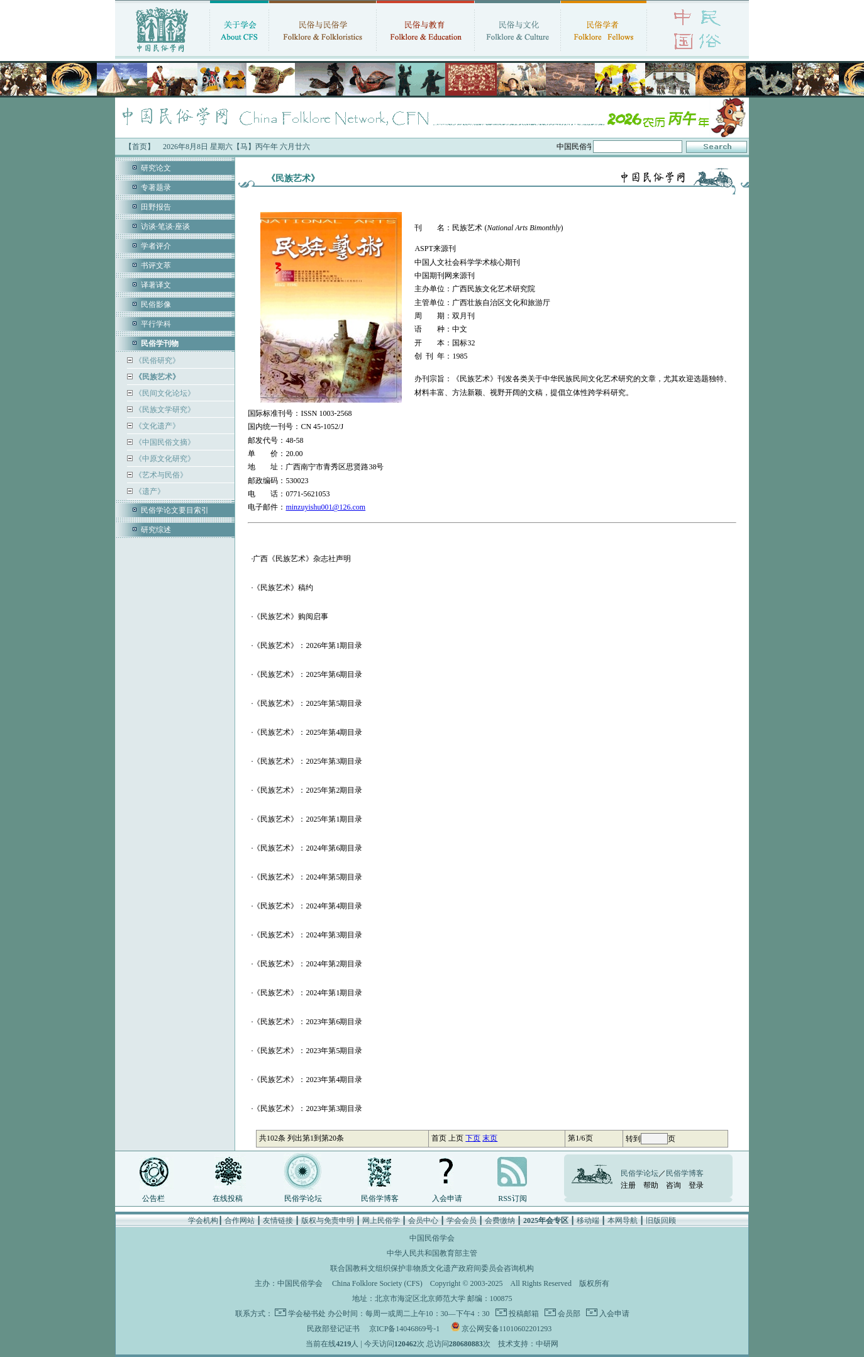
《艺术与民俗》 (160, 475)
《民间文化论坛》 (164, 393)
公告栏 (153, 1198)
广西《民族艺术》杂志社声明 (302, 558)
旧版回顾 (661, 1220)
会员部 (568, 1313)
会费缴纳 (500, 1220)
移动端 (588, 1220)
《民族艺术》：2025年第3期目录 (307, 761)
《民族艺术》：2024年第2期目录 (307, 963)
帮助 (650, 1185)
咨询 (673, 1185)
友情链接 (278, 1220)
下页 (472, 1138)
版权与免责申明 (327, 1220)
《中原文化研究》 (164, 458)
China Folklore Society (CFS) (377, 1283)
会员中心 (423, 1220)
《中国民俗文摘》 (164, 442)
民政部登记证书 (333, 1328)
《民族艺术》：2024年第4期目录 (307, 906)
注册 (628, 1185)
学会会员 (461, 1220)
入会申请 (447, 1198)
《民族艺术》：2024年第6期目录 (307, 848)
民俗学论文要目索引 (175, 510)
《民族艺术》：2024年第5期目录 (307, 877)
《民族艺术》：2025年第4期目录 (307, 732)
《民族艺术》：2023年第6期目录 (307, 1021)
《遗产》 (149, 491)
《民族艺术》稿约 (283, 587)
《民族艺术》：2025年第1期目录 (307, 819)
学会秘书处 (307, 1313)
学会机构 (203, 1220)
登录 (696, 1185)
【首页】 (140, 146)
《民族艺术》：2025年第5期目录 (307, 703)
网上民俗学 (381, 1220)
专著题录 (156, 187)
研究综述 (156, 529)
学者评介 (156, 246)
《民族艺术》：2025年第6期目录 (307, 674)
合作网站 (239, 1220)
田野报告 (156, 207)
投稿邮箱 (523, 1313)
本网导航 (622, 1220)
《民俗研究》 (156, 360)
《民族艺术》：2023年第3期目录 (307, 1108)
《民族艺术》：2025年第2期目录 (307, 790)
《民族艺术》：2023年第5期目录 (307, 1050)
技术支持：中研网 (528, 1343)
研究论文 (156, 168)
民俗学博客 (380, 1198)
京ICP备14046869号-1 (404, 1328)
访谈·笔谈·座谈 (165, 226)
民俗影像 (156, 304)
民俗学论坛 (303, 1198)
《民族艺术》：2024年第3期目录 (307, 934)
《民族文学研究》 (164, 409)
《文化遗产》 (156, 426)
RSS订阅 (512, 1198)
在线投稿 (228, 1198)
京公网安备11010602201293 (507, 1328)
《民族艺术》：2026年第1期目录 (307, 645)
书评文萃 (156, 265)
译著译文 (156, 285)
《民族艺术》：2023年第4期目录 (307, 1079)
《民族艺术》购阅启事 (290, 616)
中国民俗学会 (300, 1283)
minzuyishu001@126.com (325, 507)
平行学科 (156, 324)
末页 (489, 1138)
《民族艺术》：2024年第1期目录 (307, 992)
